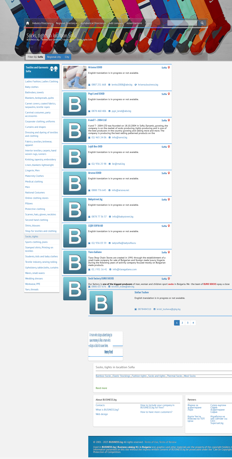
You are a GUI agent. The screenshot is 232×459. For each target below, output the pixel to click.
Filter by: (35, 56)
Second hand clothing (36, 219)
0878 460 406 (97, 111)
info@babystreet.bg (121, 216)
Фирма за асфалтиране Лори (195, 407)
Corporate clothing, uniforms (40, 121)
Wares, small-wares (35, 273)
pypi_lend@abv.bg (119, 111)
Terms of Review (167, 442)
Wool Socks (190, 375)
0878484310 (143, 309)
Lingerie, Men (32, 170)
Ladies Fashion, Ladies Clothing (41, 81)
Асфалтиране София (217, 411)
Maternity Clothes (34, 175)
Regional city (54, 56)
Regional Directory (66, 23)
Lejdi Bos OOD (95, 146)
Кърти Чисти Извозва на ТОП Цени (196, 418)
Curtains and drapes (35, 126)
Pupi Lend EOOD (96, 93)
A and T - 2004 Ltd (97, 120)
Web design (102, 414)
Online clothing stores (36, 198)
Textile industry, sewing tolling (41, 261)
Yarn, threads (31, 289)
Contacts (100, 405)
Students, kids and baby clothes (41, 256)
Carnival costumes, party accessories (38, 114)
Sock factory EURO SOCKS (101, 278)
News (148, 23)
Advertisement (134, 23)
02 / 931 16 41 (97, 269)
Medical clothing (34, 181)
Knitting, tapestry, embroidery (40, 159)
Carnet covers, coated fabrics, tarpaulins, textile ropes (40, 105)
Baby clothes (31, 86)
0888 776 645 (97, 190)
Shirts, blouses (32, 225)
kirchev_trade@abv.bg (121, 286)
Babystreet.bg (95, 199)
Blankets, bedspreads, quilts (39, 97)
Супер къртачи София (218, 406)
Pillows (29, 203)
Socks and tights (156, 375)
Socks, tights (31, 236)
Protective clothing (35, 208)
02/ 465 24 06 (97, 137)
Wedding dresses (34, 278)
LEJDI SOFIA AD (95, 225)
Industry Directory (42, 23)
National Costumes (35, 192)
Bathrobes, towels (34, 92)
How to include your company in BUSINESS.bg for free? (157, 406)
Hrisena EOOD (95, 67)
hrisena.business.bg (146, 84)
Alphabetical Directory (93, 23)
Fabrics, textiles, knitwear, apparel (38, 143)
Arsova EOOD (94, 173)
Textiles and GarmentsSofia (37, 69)
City (67, 56)
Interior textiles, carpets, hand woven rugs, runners (40, 152)
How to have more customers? (156, 412)
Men (27, 187)
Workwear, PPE (32, 284)
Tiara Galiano (95, 252)
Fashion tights (139, 375)
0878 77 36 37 (97, 216)
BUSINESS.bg (116, 442)
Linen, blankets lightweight (39, 165)
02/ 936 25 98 (97, 163)
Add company (116, 23)
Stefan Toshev (142, 292)
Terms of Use (151, 442)
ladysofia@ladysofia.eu (122, 243)
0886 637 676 (97, 286)
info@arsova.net (118, 190)
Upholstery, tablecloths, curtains (41, 267)
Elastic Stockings (121, 375)
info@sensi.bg (118, 137)
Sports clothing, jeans (36, 242)
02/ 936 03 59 (97, 243)
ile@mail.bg (117, 163)
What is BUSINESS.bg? (107, 410)
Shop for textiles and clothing (40, 231)
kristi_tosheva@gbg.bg (167, 309)
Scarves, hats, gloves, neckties (40, 214)
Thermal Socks (174, 375)
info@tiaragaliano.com (123, 269)
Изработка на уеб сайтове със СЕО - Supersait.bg (219, 419)
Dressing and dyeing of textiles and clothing (41, 134)
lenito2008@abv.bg (120, 84)
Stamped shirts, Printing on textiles (39, 249)
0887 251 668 (97, 84)
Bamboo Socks (103, 375)
